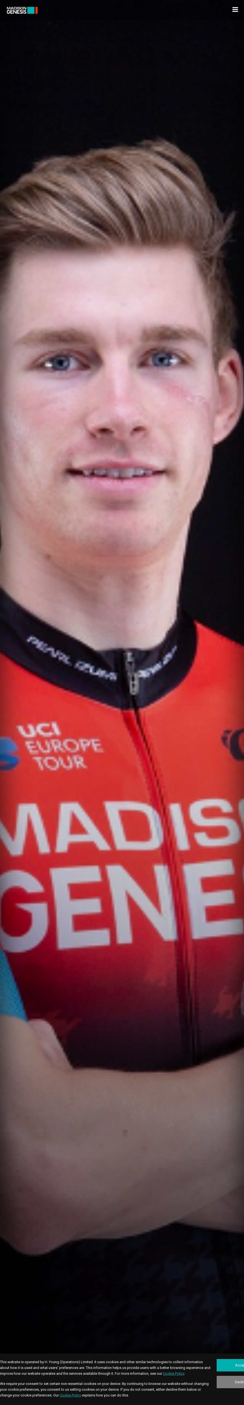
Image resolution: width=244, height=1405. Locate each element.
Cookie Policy (173, 1373)
